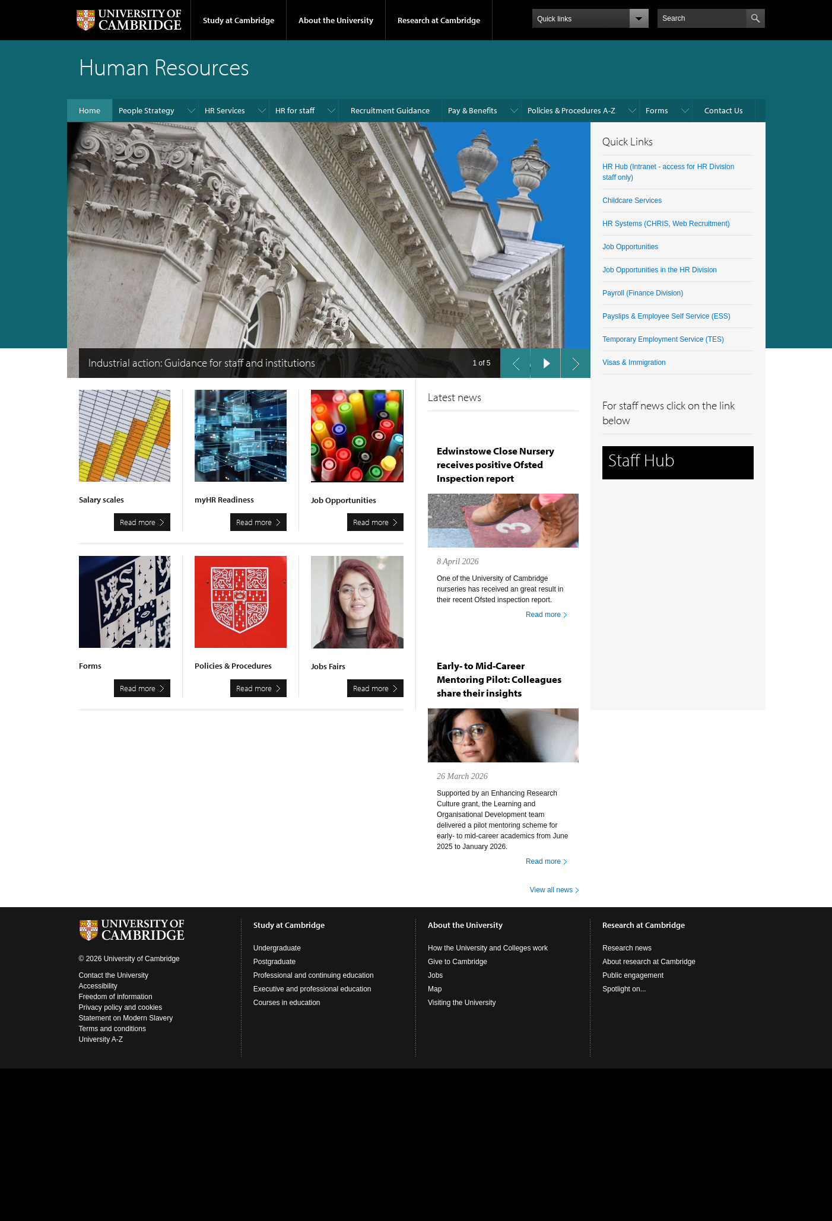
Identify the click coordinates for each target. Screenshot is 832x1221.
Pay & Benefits (472, 110)
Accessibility (98, 986)
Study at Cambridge (238, 20)
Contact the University (113, 975)
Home (89, 110)
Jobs (435, 975)
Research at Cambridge (439, 20)
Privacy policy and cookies (121, 1007)
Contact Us (723, 110)
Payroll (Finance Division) (642, 293)
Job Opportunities (630, 247)
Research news (627, 948)
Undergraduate (277, 948)
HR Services (225, 110)
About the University (335, 20)
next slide (572, 360)
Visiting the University (462, 1003)
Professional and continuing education (313, 975)
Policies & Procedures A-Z (571, 110)
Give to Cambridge (457, 962)
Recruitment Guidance (390, 110)
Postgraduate (274, 962)
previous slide (511, 360)
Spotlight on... (624, 989)
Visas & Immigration (633, 362)
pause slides (542, 360)
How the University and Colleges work (488, 948)
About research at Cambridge (649, 962)
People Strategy (146, 110)
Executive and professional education (312, 989)
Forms (657, 110)
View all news (551, 890)
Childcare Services (632, 200)
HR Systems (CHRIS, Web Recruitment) (665, 224)
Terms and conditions (112, 1029)
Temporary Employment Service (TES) (663, 339)
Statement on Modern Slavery (126, 1018)
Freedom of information (116, 997)
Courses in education (286, 1003)
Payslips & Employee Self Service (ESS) (666, 316)
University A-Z (101, 1039)
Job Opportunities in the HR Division (659, 270)
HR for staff (295, 110)
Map (435, 989)
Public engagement (632, 975)
